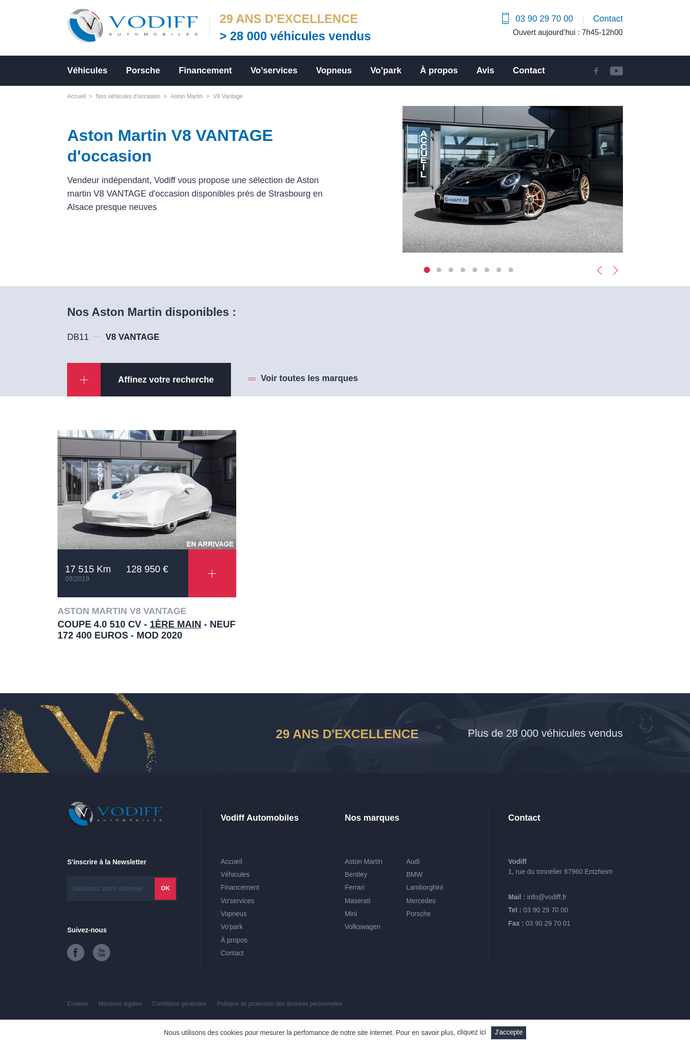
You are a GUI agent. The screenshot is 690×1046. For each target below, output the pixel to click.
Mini (351, 914)
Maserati (357, 901)
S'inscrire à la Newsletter (106, 862)
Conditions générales (179, 1003)
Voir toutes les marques (309, 378)
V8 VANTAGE (132, 337)
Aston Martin (187, 96)
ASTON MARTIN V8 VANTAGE (122, 611)
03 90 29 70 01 (548, 923)
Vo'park (231, 926)
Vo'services (237, 901)
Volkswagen (362, 926)
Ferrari (354, 887)
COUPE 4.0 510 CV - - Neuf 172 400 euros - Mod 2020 (147, 630)
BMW (414, 874)
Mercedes (421, 901)
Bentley (356, 874)
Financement (205, 70)
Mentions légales (120, 1003)
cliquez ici (471, 1032)
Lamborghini (424, 887)
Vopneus (334, 70)
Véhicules (87, 70)
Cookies (77, 1003)
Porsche (143, 70)
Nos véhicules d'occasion (128, 96)
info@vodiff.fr (546, 897)
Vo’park (386, 70)
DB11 (78, 337)
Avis (485, 70)
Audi (413, 861)
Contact (608, 18)
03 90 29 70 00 (545, 910)
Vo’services (274, 70)
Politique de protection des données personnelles (280, 1003)
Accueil (76, 96)
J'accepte (508, 1032)
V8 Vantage (228, 96)
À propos (439, 70)
